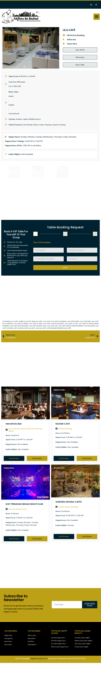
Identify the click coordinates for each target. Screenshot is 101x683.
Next (65, 267)
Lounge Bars (9, 390)
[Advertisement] (51, 362)
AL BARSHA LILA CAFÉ (10, 321)
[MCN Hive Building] (50, 296)
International (14, 113)
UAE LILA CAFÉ (41, 328)
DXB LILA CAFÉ (37, 321)
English (11, 105)
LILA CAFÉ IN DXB (35, 323)
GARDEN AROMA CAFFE (68, 501)
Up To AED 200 (15, 86)
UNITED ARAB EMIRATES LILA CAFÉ (59, 328)
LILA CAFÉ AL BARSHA (58, 321)
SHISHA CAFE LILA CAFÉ (26, 328)
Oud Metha (65, 433)
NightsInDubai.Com (39, 658)
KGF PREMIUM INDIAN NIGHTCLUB (24, 504)
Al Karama (15, 513)
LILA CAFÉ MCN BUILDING (19, 326)
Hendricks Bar (14, 423)
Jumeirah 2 (15, 435)
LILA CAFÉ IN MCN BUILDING (53, 323)
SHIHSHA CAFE (12, 328)
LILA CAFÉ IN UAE (71, 323)
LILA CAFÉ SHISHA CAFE (37, 326)
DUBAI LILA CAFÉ (25, 321)
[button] (96, 17)
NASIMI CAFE (62, 423)
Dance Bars (9, 468)
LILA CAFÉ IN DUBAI (21, 323)
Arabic (11, 96)
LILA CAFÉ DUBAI (73, 321)
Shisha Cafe (10, 31)
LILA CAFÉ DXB (85, 321)
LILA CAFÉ (46, 321)
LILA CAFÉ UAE (52, 326)
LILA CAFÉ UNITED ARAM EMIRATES (71, 326)
